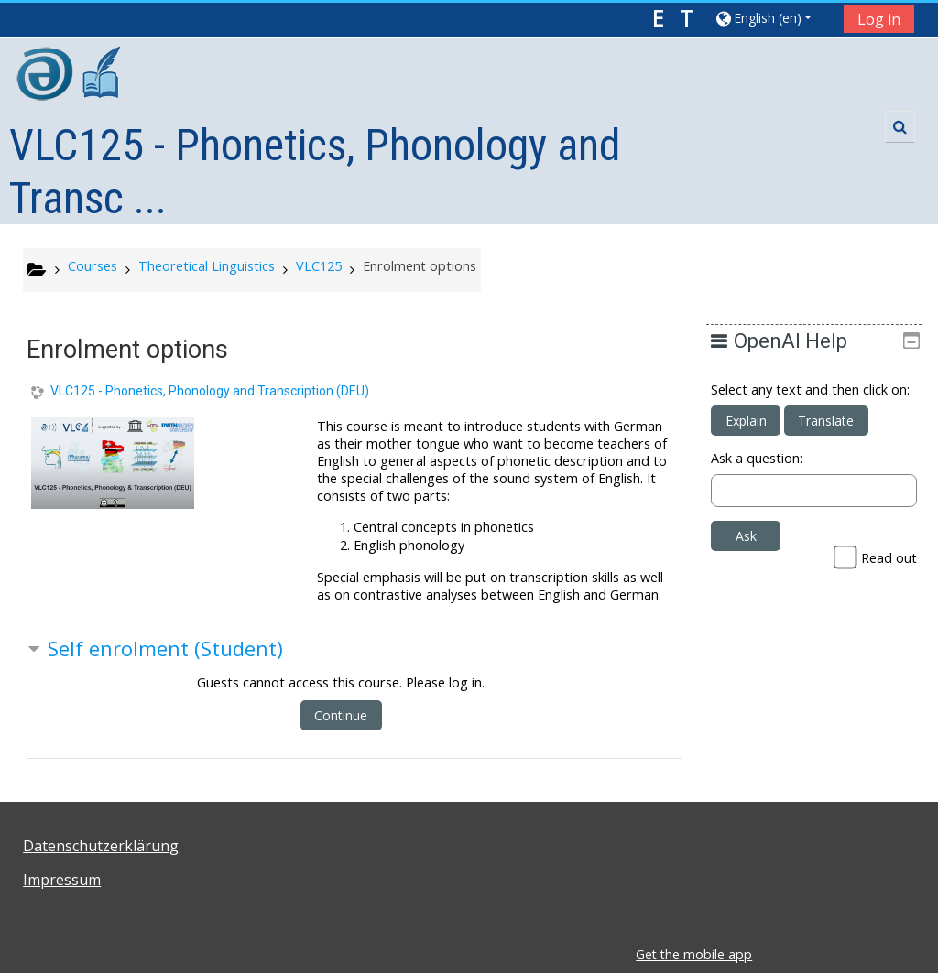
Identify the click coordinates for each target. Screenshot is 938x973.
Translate (839, 438)
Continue (340, 715)
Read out (889, 575)
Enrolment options (419, 266)
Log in (878, 19)
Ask (758, 553)
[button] (772, 17)
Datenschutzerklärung (101, 846)
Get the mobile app (694, 954)
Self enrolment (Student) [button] (165, 648)
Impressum (62, 880)
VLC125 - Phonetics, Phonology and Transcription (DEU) (209, 391)
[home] (70, 76)
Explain (759, 438)
